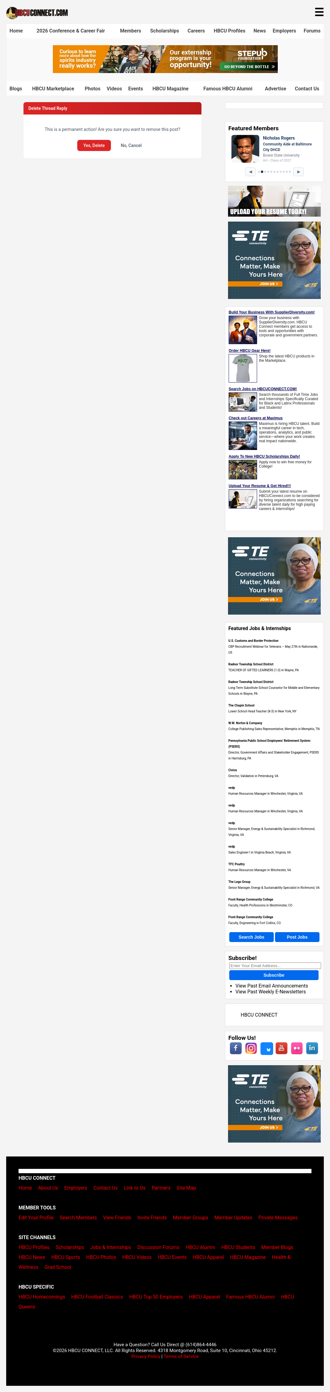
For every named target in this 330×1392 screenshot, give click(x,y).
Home (16, 31)
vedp (231, 787)
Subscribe (274, 975)
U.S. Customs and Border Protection (253, 640)
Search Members (78, 1218)
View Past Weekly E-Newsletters (270, 992)
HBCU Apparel (208, 1257)
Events (135, 89)
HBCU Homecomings (42, 1297)
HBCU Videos (137, 1257)
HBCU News (32, 1257)
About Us (48, 1188)
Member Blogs (277, 1247)
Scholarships (164, 31)
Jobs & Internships (110, 1247)
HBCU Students (238, 1247)
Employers (284, 31)
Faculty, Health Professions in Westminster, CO (260, 905)
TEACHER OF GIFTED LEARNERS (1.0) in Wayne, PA (263, 670)
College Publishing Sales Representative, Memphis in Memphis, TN (273, 729)
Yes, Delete (94, 145)
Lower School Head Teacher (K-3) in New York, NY (262, 711)
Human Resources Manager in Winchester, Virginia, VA (265, 793)
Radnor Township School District (250, 664)
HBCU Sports (65, 1257)
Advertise (275, 89)
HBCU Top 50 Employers (156, 1297)
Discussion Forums (158, 1247)
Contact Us (307, 89)
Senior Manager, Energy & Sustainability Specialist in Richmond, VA (274, 887)
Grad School (57, 1267)
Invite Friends (152, 1218)
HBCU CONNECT (259, 1015)
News (259, 31)
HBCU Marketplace (53, 89)
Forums (312, 31)
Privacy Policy (145, 1356)
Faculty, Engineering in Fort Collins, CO (254, 923)
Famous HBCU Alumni (227, 89)
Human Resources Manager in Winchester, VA (259, 870)
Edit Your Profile (36, 1218)
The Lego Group (239, 882)
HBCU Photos (101, 1257)
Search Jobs (251, 937)
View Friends (117, 1218)
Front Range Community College (250, 899)
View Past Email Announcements (271, 986)
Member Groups (191, 1218)
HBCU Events (172, 1257)
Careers (196, 31)
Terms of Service (181, 1356)
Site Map (186, 1188)
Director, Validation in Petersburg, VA (253, 776)
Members (130, 31)
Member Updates (233, 1218)
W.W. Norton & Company (245, 723)
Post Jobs (297, 937)
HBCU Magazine (170, 89)
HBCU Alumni (200, 1247)
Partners (161, 1188)
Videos (114, 89)
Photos (92, 89)
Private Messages (278, 1218)
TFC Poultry (236, 864)
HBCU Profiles (229, 31)
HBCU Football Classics (97, 1297)
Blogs (16, 89)
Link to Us (135, 1188)
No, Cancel (131, 145)
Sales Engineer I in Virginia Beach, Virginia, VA (259, 852)
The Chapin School (241, 705)
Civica (232, 770)
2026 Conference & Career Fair (71, 31)
